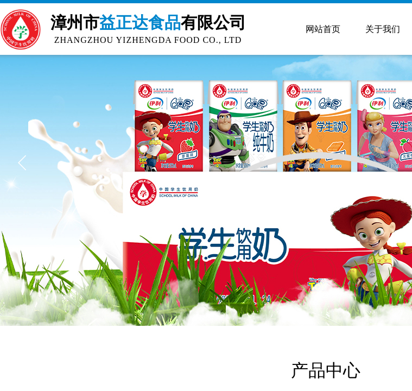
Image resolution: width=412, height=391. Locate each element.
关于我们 (382, 29)
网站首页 (323, 29)
